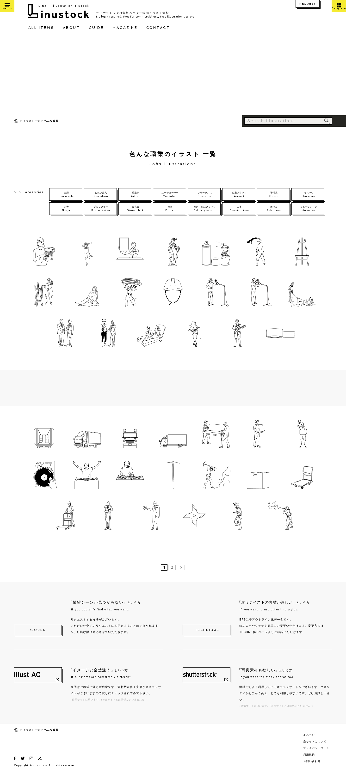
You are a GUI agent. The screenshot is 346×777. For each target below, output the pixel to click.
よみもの (309, 739)
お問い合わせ (312, 765)
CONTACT (158, 28)
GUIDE (96, 28)
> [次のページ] (181, 572)
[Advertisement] (173, 79)
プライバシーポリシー (317, 752)
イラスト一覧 (31, 121)
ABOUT (71, 28)
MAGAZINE (124, 28)
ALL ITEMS (41, 28)
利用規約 (309, 759)
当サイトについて (314, 745)
